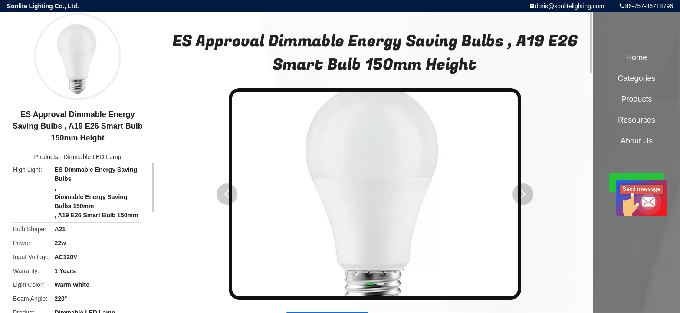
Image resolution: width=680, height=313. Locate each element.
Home (636, 57)
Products (46, 156)
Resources (636, 120)
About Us (637, 141)
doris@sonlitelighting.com (569, 6)
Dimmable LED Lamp (92, 156)
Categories (636, 78)
